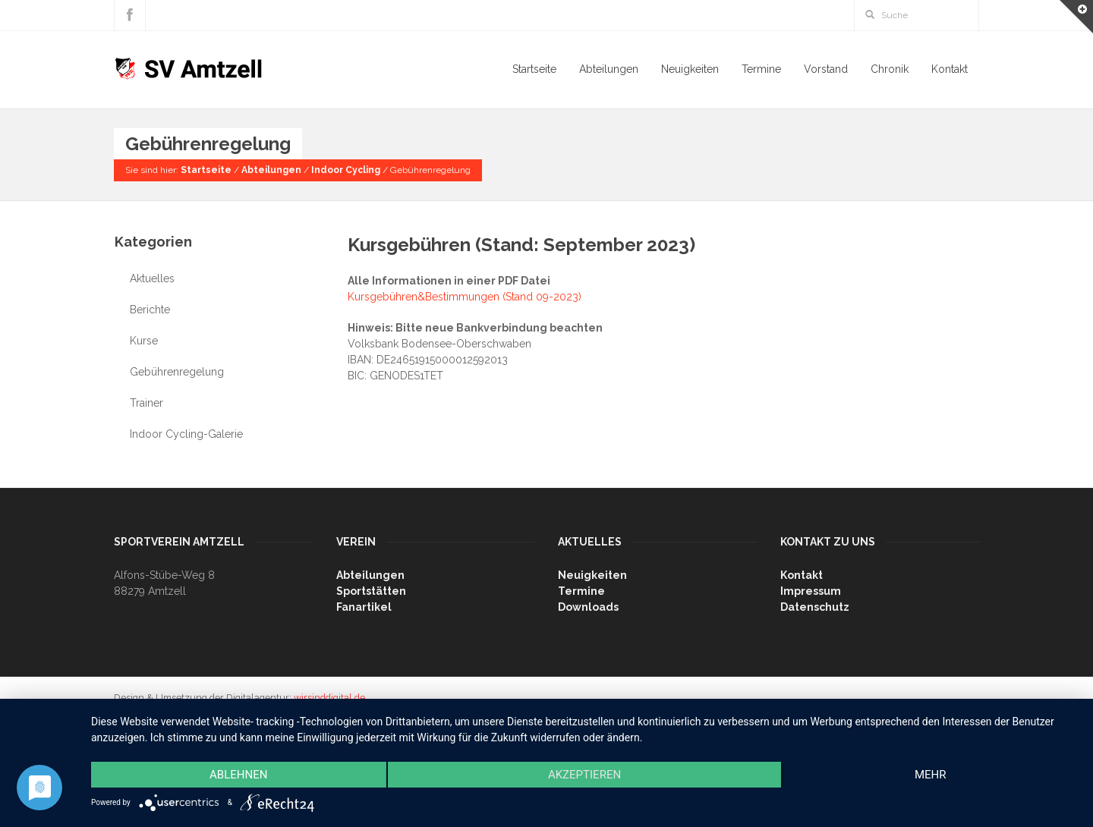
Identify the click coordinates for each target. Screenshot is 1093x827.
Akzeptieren (584, 774)
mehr (931, 774)
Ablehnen (238, 774)
